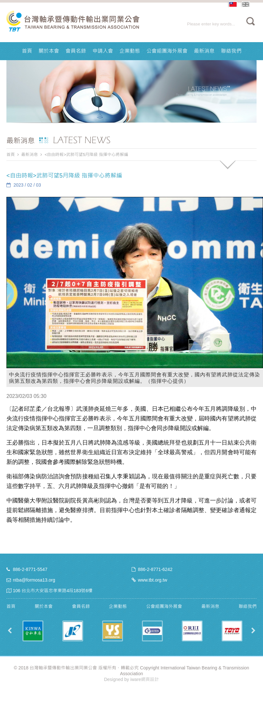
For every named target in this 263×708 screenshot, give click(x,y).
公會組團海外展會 (167, 51)
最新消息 (204, 51)
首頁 (27, 51)
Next (253, 631)
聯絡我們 (231, 51)
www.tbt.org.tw (152, 580)
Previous (9, 631)
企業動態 (129, 51)
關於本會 (49, 51)
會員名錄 (76, 51)
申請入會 (102, 51)
